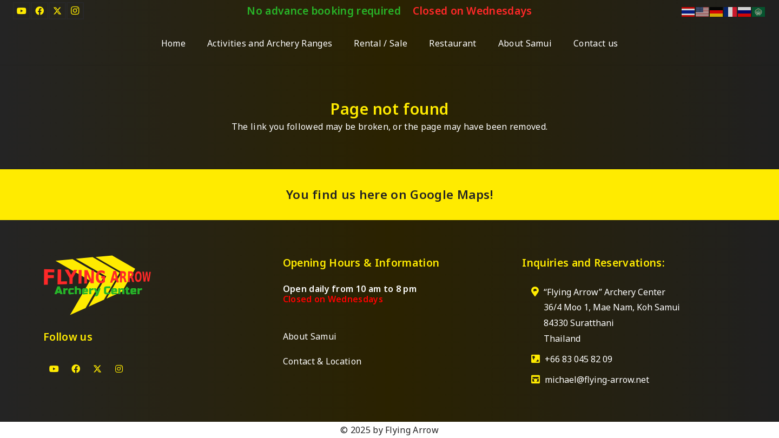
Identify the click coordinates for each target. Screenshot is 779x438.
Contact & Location (322, 361)
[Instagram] (75, 10)
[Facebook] (39, 10)
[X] (57, 10)
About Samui (310, 336)
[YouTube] (21, 10)
